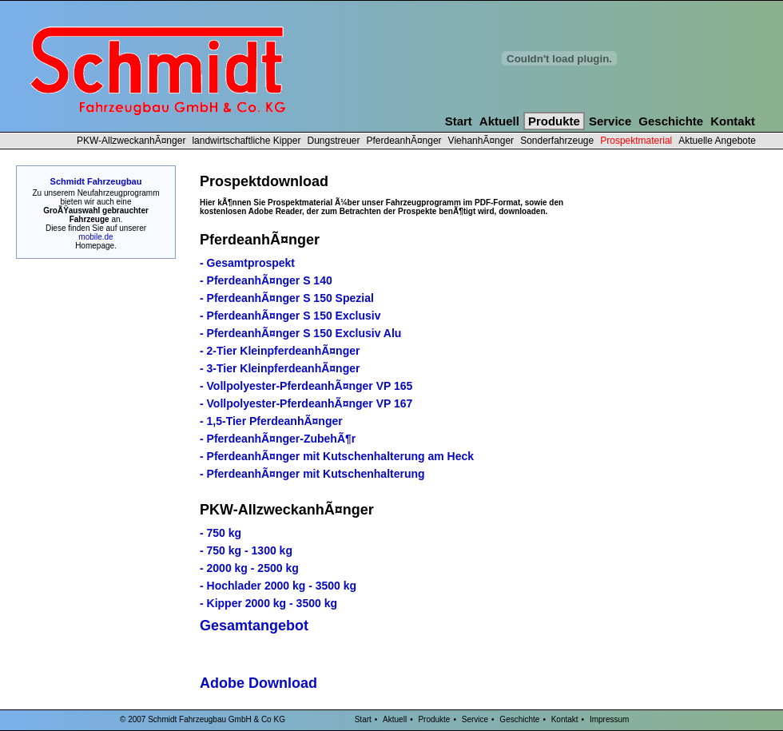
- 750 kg (220, 532)
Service (610, 121)
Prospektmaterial (636, 140)
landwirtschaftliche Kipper (246, 140)
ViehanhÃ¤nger (481, 140)
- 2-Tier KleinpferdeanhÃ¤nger (280, 350)
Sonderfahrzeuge (557, 140)
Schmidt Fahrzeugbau (96, 181)
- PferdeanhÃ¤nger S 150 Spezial (287, 298)
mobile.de (95, 236)
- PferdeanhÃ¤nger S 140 (266, 280)
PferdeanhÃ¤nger (404, 140)
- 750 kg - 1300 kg (246, 550)
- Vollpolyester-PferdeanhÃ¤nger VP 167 (306, 403)
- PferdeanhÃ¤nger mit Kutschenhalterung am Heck (337, 456)
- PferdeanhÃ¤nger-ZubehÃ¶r (278, 438)
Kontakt (732, 121)
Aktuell (499, 121)
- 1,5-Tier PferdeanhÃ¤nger (271, 421)
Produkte (554, 121)
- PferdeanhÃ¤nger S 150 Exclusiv (290, 315)
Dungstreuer (333, 140)
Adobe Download (258, 683)
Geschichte (670, 121)
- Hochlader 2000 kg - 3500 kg (278, 585)
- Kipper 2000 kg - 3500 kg (268, 603)
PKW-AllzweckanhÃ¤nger (131, 140)
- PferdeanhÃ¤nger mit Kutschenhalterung (312, 473)
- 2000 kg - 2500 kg (249, 568)
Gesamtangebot (254, 626)
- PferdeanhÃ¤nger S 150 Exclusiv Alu (300, 333)
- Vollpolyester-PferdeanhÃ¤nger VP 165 (306, 385)
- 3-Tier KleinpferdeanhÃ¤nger (280, 368)
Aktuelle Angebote (717, 140)
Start (458, 121)
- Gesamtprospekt (247, 262)
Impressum (609, 719)
